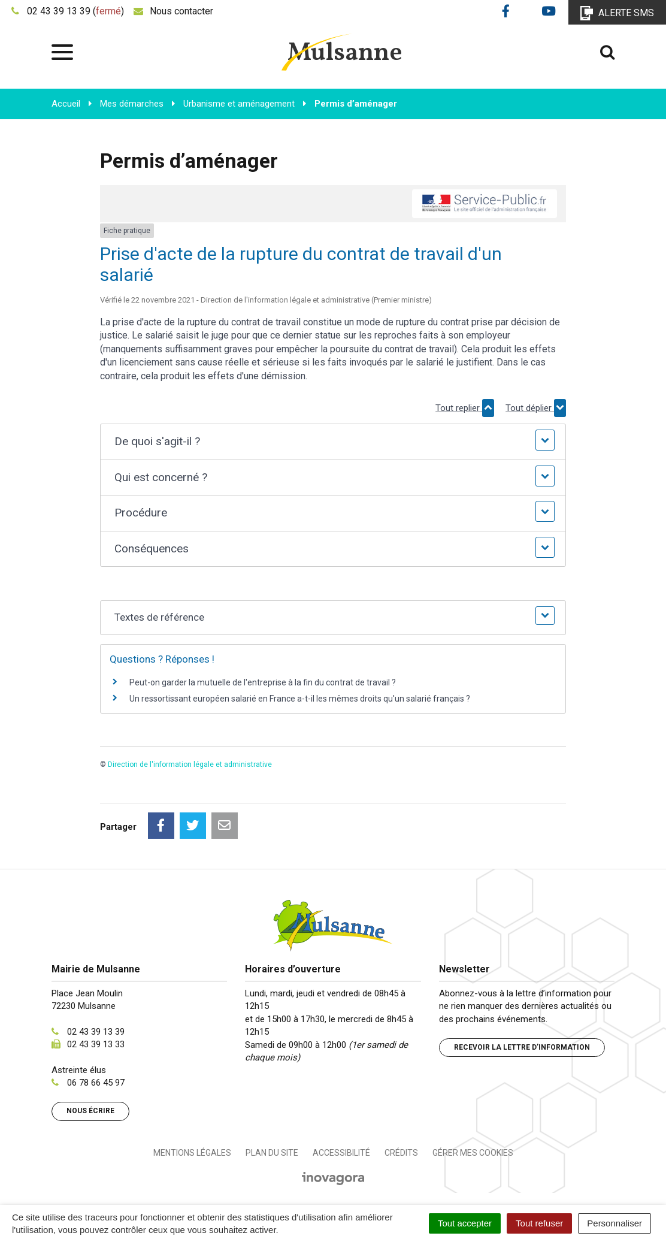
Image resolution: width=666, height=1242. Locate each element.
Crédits (401, 1153)
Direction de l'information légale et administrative (190, 764)
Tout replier (464, 408)
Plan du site (272, 1153)
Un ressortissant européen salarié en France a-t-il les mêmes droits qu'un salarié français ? (299, 698)
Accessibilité (341, 1153)
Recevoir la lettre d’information (522, 1047)
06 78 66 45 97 (96, 1082)
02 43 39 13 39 (96, 1031)
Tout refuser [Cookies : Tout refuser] (539, 1223)
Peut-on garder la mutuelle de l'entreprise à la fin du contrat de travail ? (262, 682)
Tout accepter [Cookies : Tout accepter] (465, 1223)
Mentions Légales (192, 1153)
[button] (333, 442)
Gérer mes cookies (472, 1153)
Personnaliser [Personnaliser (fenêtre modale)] (614, 1223)
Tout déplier (535, 408)
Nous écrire (90, 1111)
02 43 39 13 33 (96, 1044)
